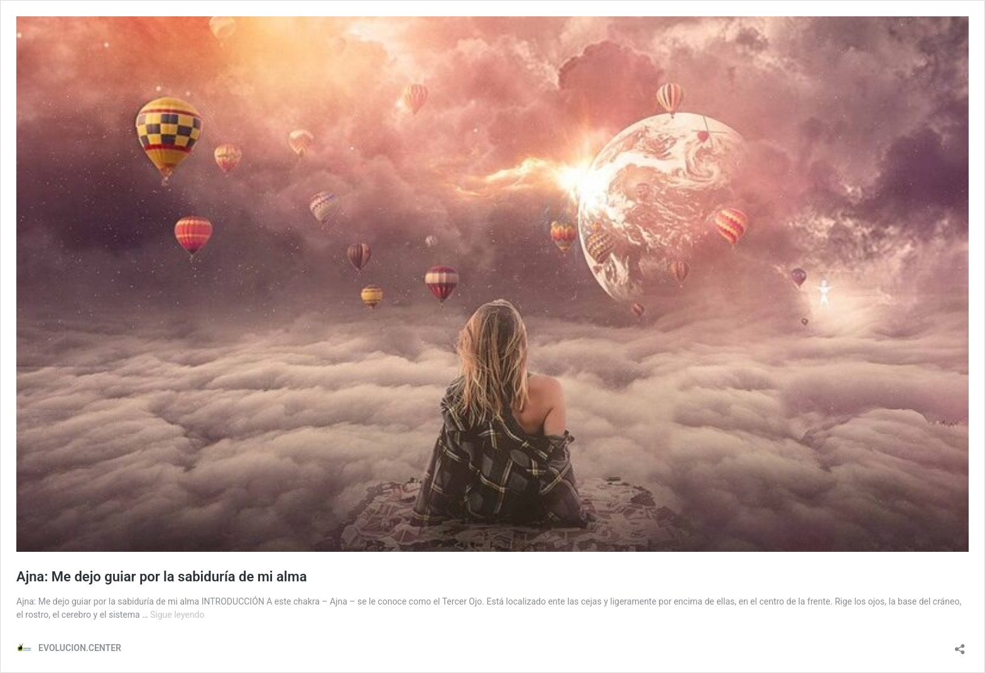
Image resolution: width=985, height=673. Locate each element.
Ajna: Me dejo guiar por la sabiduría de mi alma (161, 576)
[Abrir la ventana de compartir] (960, 645)
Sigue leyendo (177, 615)
